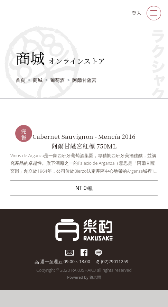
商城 (38, 80)
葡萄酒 (57, 80)
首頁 (20, 80)
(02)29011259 (114, 262)
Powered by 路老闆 (84, 277)
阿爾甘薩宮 (84, 80)
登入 (136, 12)
